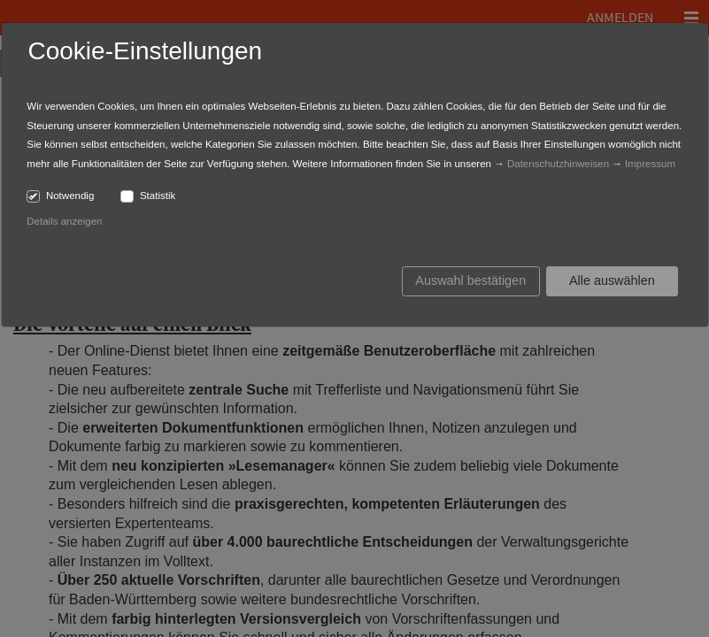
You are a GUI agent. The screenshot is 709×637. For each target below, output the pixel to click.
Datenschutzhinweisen (558, 163)
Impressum (650, 163)
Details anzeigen (64, 221)
